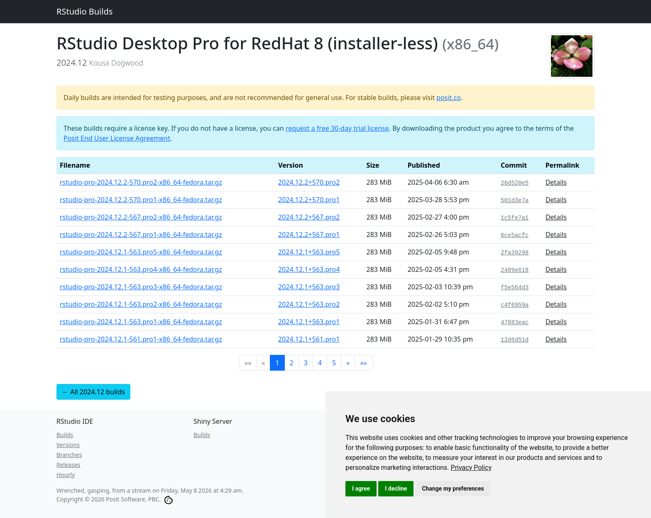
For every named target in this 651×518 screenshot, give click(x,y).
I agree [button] (361, 488)
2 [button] (292, 362)
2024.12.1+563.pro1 (309, 321)
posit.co (448, 97)
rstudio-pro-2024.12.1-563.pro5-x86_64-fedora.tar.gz (141, 252)
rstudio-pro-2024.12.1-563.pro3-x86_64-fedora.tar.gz (141, 286)
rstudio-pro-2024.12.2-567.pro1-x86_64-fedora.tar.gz (141, 234)
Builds (64, 435)
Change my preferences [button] (453, 488)
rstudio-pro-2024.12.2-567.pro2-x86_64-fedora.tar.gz (141, 217)
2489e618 (515, 270)
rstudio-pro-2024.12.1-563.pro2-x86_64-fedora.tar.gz (141, 304)
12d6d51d (515, 340)
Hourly (65, 475)
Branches (69, 455)
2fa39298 (515, 252)
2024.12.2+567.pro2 (309, 217)
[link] (471, 468)
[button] (348, 363)
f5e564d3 (515, 287)
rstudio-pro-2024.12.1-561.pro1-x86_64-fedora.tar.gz (141, 339)
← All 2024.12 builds (93, 391)
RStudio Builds (84, 11)
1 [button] (277, 362)
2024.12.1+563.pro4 (309, 269)
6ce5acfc (515, 235)
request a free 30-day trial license (337, 128)
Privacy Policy (471, 468)
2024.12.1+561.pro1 (309, 339)
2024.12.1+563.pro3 (309, 286)
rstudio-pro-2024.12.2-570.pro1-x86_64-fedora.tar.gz (141, 199)
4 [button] (320, 362)
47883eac (515, 322)
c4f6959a (515, 305)
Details (556, 182)
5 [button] (334, 362)
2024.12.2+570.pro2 (309, 182)
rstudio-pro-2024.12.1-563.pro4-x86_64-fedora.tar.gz (141, 269)
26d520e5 (515, 183)
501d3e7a (515, 200)
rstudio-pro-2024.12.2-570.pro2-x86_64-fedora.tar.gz (141, 182)
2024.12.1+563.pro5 (309, 252)
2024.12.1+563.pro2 (309, 304)
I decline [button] (396, 488)
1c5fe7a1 (515, 218)
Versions (68, 445)
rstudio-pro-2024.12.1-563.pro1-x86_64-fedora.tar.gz (141, 321)
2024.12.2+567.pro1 (309, 234)
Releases (68, 465)
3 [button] (306, 362)
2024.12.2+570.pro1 (309, 199)
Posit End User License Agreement (117, 138)
